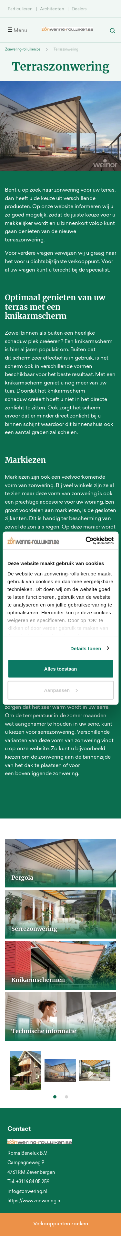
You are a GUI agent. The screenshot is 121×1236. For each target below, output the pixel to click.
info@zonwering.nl (27, 1192)
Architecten (52, 9)
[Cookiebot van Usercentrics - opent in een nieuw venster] (86, 540)
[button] (55, 1096)
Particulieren (20, 9)
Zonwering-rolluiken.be (22, 49)
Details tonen (85, 648)
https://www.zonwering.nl (34, 1201)
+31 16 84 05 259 (32, 1182)
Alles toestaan (60, 669)
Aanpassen (60, 690)
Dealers (79, 9)
